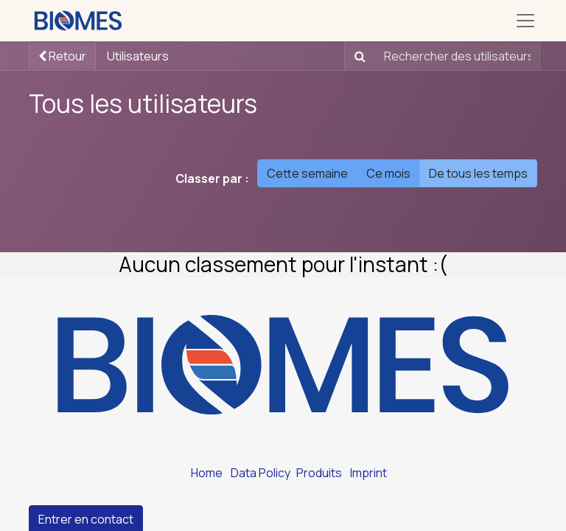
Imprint (368, 473)
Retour (62, 56)
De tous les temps (478, 173)
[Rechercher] (357, 56)
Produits (319, 473)
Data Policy (260, 473)
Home (207, 473)
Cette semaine (307, 173)
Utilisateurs (138, 56)
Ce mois (388, 173)
